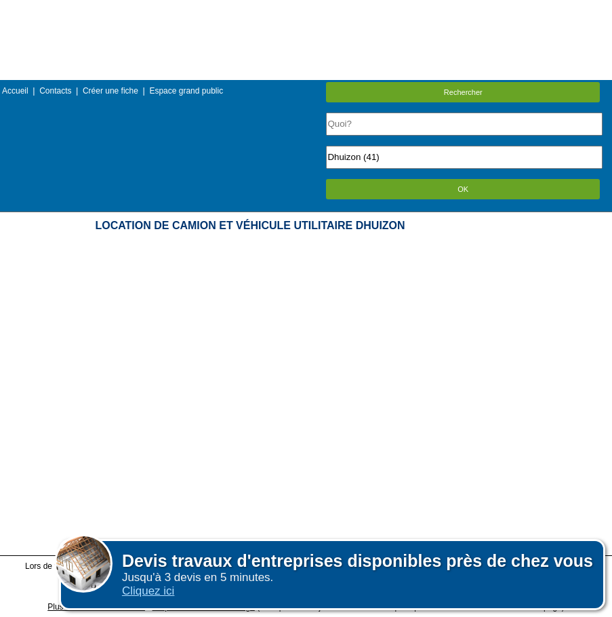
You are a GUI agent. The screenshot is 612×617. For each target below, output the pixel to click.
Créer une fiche (110, 91)
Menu (306, 10)
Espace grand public (186, 91)
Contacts (55, 91)
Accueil (15, 91)
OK (462, 189)
